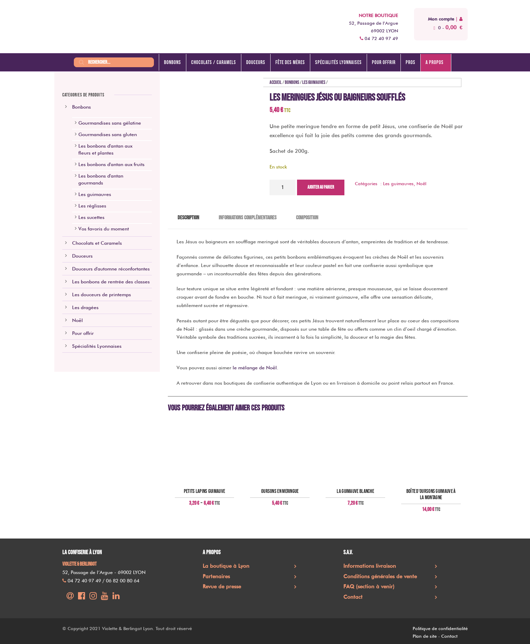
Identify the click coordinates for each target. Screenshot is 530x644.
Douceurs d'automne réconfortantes (111, 269)
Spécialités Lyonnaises (97, 346)
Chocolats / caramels (213, 62)
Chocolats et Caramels (97, 243)
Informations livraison (369, 566)
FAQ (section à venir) (369, 586)
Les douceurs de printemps (101, 294)
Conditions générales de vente (380, 576)
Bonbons (172, 62)
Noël (421, 183)
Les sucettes (91, 217)
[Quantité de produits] (283, 187)
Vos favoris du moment (103, 228)
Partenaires (216, 576)
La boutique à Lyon (226, 566)
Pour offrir (384, 62)
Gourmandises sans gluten (107, 134)
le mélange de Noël (255, 367)
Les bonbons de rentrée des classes (111, 281)
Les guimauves (313, 82)
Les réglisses (92, 206)
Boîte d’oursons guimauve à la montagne (431, 494)
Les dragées (85, 307)
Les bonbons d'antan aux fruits (111, 164)
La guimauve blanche (355, 491)
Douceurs (255, 62)
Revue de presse (222, 586)
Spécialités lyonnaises (338, 62)
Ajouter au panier (320, 187)
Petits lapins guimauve (204, 491)
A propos (435, 62)
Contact (353, 597)
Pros (410, 62)
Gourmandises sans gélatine (109, 123)
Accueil (276, 82)
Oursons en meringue (280, 491)
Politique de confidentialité (440, 628)
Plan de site (425, 636)
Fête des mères (290, 62)
